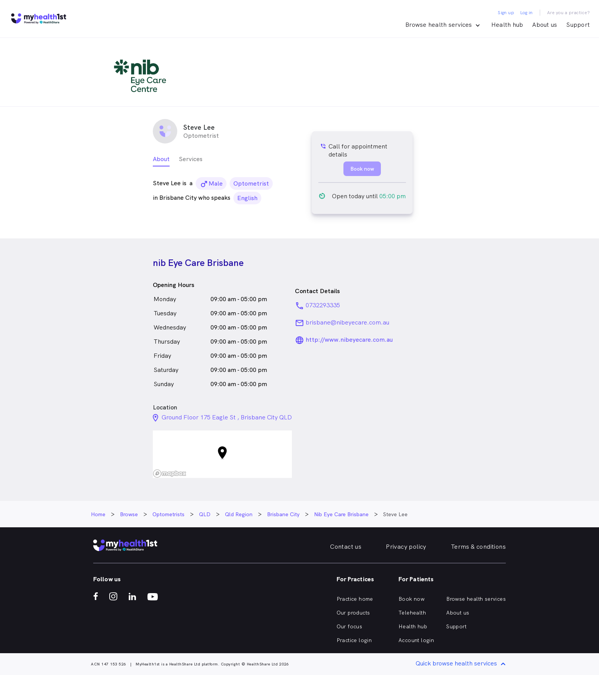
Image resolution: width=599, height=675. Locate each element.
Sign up (506, 13)
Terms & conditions (478, 547)
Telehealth (412, 612)
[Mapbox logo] (169, 473)
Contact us (345, 547)
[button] (222, 454)
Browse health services (476, 598)
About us (544, 25)
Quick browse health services (462, 664)
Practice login (354, 640)
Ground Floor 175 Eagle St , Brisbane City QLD (227, 417)
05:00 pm (392, 196)
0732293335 (323, 305)
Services (190, 159)
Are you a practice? (568, 13)
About (161, 159)
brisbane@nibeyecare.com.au (347, 322)
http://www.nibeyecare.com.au (349, 340)
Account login (416, 640)
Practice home (355, 598)
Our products (353, 612)
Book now (411, 598)
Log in (526, 13)
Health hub (507, 25)
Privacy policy (406, 547)
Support (578, 25)
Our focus (350, 626)
